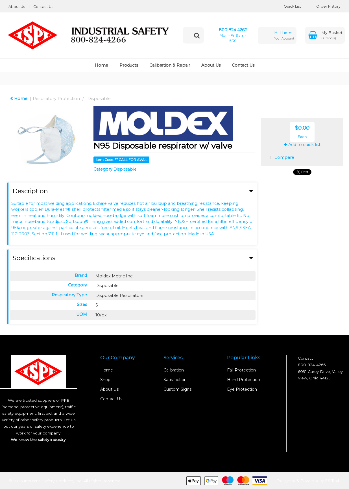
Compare (279, 158)
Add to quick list (302, 144)
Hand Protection (243, 379)
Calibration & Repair (169, 65)
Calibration (173, 370)
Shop (105, 379)
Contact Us (43, 7)
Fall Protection (241, 370)
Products (128, 65)
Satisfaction (175, 379)
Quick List (288, 6)
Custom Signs (177, 389)
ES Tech (333, 480)
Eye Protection (242, 389)
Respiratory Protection (56, 98)
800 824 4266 (233, 29)
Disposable (99, 98)
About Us (16, 7)
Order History (324, 6)
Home (101, 65)
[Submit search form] (197, 35)
